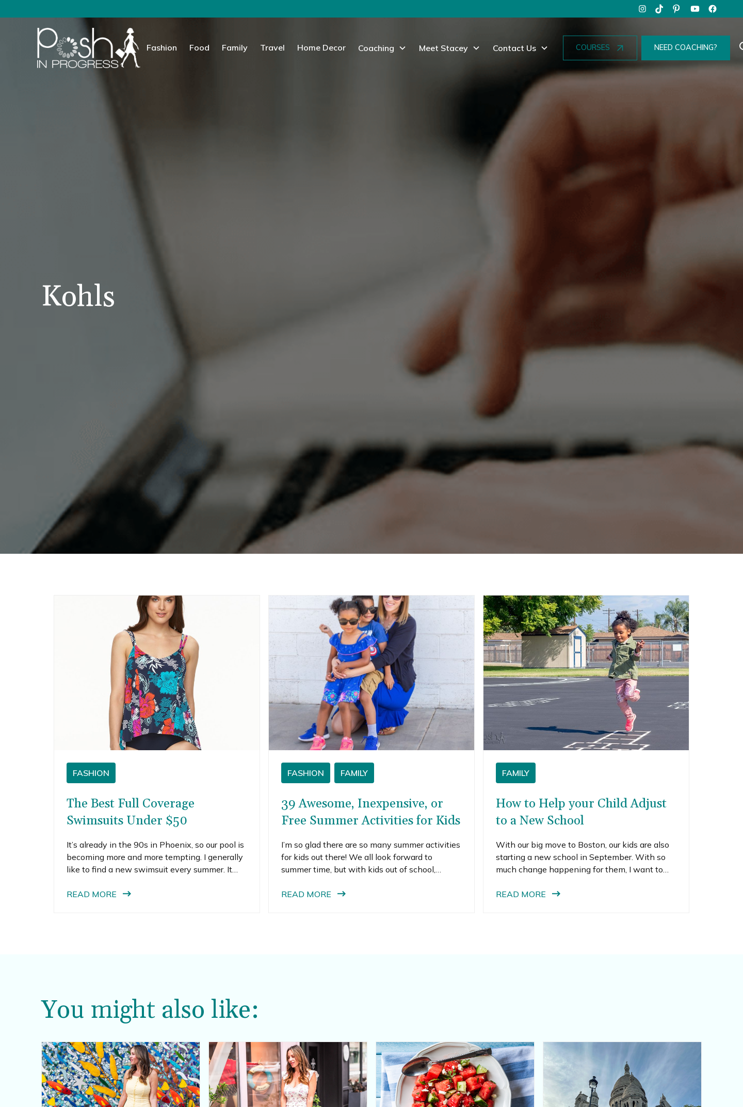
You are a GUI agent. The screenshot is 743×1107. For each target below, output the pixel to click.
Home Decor (321, 47)
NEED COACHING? (685, 47)
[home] (88, 48)
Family (235, 47)
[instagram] (642, 8)
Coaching (376, 48)
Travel (272, 47)
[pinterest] (677, 8)
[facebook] (712, 8)
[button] (382, 47)
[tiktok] (660, 8)
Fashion (162, 47)
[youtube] (695, 8)
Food (199, 47)
